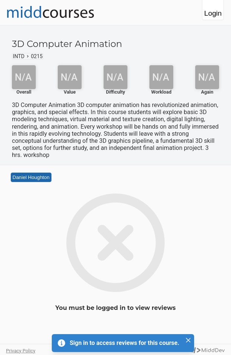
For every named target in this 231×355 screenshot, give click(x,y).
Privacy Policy (20, 351)
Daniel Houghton (31, 177)
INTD (19, 56)
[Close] (188, 340)
